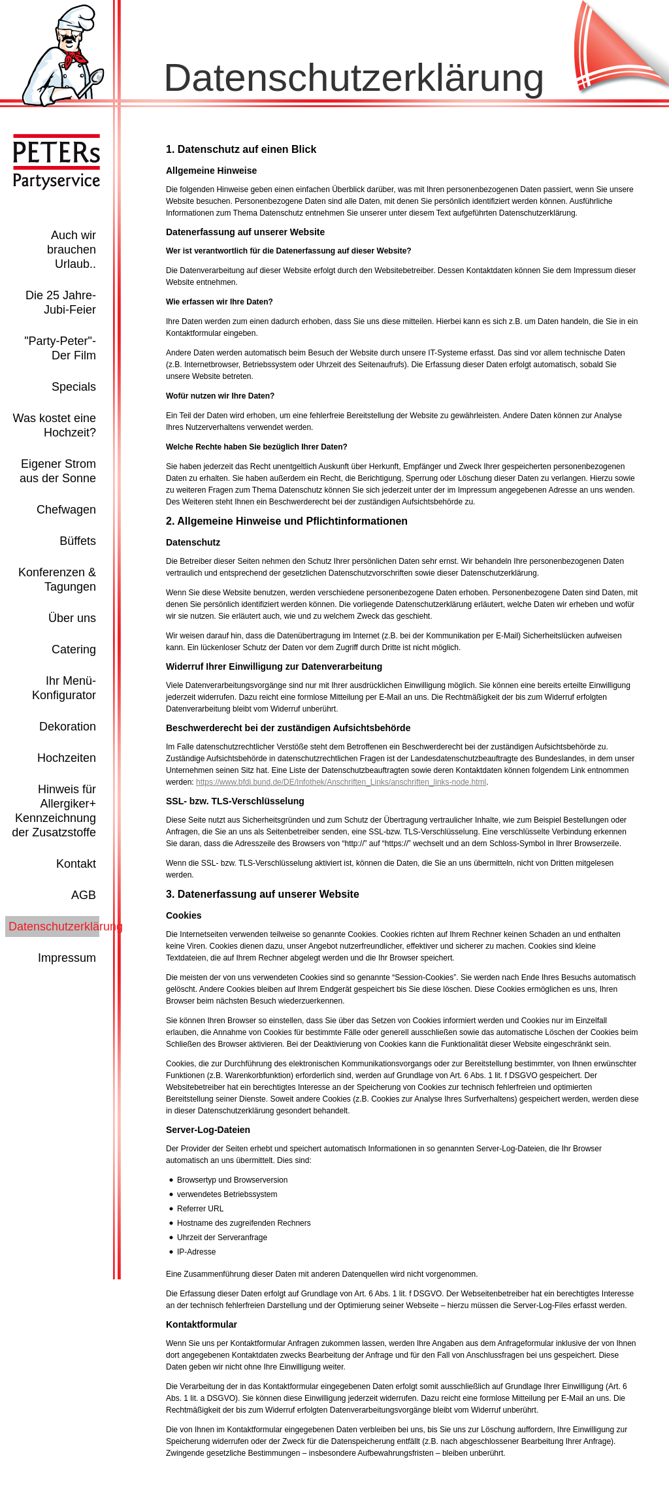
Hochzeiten (66, 757)
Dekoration (67, 726)
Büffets (77, 541)
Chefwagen (66, 509)
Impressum (67, 957)
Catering (74, 649)
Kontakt (76, 863)
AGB (83, 895)
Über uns (72, 618)
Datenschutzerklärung (65, 926)
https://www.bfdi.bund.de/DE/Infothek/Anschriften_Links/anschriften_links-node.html (341, 782)
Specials (74, 386)
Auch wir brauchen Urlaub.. (71, 250)
